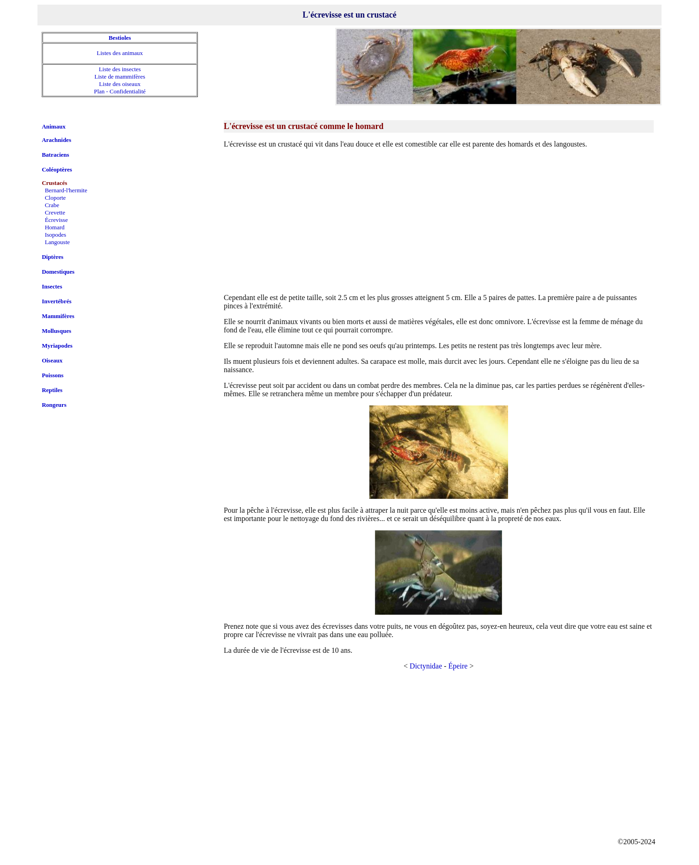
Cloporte (55, 197)
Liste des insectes (120, 69)
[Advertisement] (439, 220)
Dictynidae (426, 666)
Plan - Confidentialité (120, 91)
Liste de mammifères (119, 76)
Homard (55, 227)
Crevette (55, 212)
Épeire (458, 666)
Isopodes (55, 234)
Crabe (52, 205)
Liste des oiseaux (120, 83)
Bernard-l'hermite (66, 190)
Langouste (57, 242)
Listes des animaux (120, 52)
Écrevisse (56, 219)
